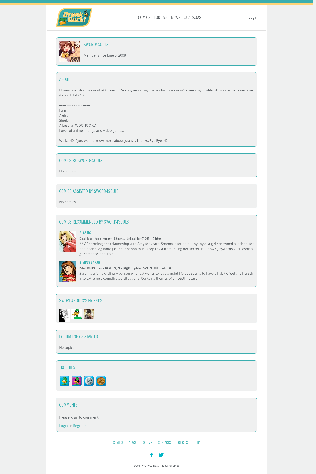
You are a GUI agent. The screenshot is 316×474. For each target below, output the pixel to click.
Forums (161, 17)
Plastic (85, 232)
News (175, 17)
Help (197, 442)
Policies (182, 442)
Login (253, 17)
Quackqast (193, 17)
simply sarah (89, 262)
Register (79, 425)
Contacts (164, 442)
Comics (144, 17)
